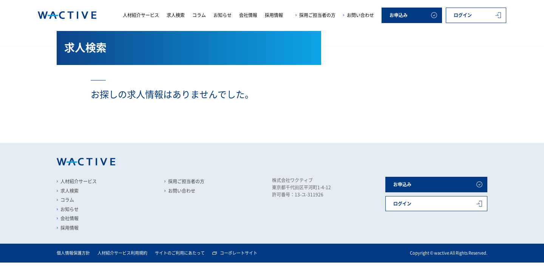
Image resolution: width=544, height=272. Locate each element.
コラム (199, 15)
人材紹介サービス (141, 15)
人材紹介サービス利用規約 (122, 253)
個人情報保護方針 (73, 253)
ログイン (463, 15)
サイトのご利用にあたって (180, 253)
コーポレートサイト (238, 253)
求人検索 (176, 15)
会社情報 (248, 15)
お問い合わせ (360, 15)
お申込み (398, 15)
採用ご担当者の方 (317, 15)
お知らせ (222, 15)
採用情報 (274, 15)
